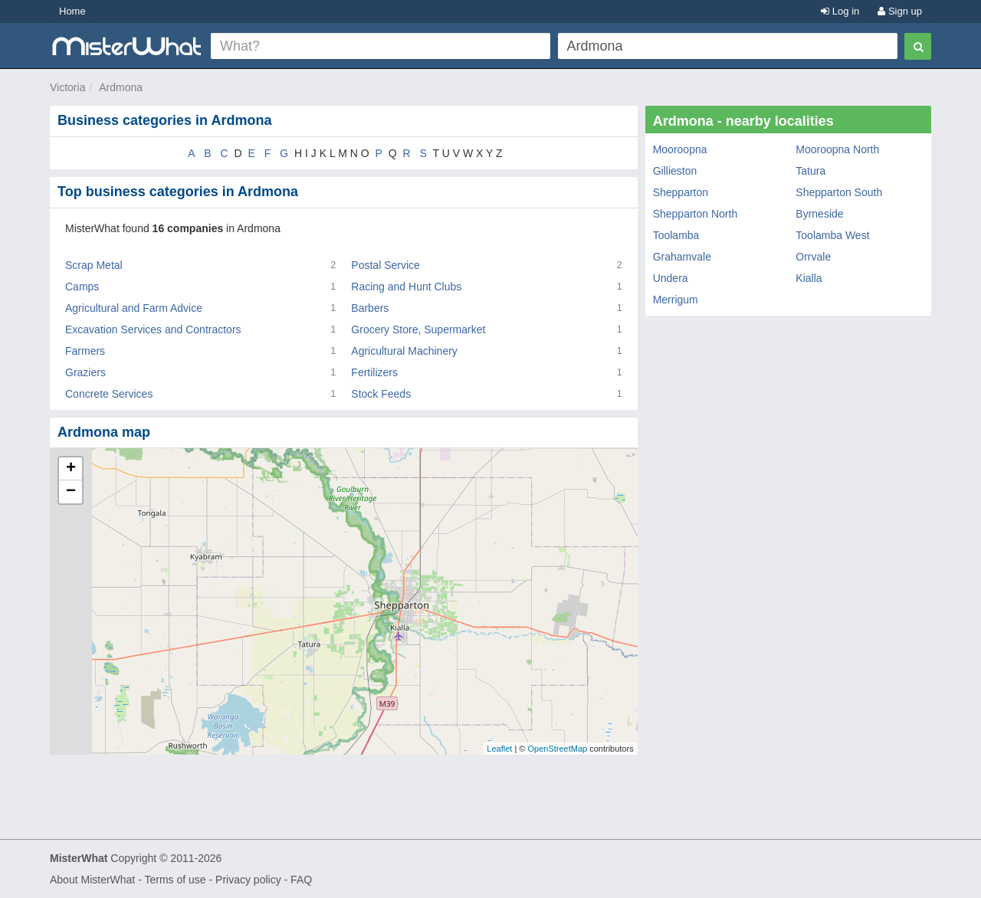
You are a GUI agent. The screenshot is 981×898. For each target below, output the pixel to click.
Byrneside (819, 214)
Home (72, 11)
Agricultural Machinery (404, 351)
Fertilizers (374, 372)
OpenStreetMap (557, 748)
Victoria (67, 87)
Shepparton (680, 192)
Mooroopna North (837, 149)
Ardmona (121, 87)
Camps (82, 286)
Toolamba (676, 235)
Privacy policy (248, 879)
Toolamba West (832, 235)
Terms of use (174, 879)
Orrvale (813, 257)
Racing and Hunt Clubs (406, 286)
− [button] (71, 491)
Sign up (900, 11)
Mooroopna (680, 149)
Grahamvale (682, 257)
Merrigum (675, 299)
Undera (670, 278)
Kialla (809, 278)
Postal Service (385, 265)
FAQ (301, 879)
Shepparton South (839, 192)
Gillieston (675, 171)
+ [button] (71, 468)
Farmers (85, 351)
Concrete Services (109, 394)
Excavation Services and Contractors (153, 329)
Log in (840, 11)
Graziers (85, 372)
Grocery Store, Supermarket (418, 329)
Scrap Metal (94, 265)
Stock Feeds (381, 394)
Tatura (810, 171)
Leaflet (499, 748)
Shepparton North (695, 214)
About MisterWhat (92, 879)
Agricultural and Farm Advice (133, 308)
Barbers (370, 308)
